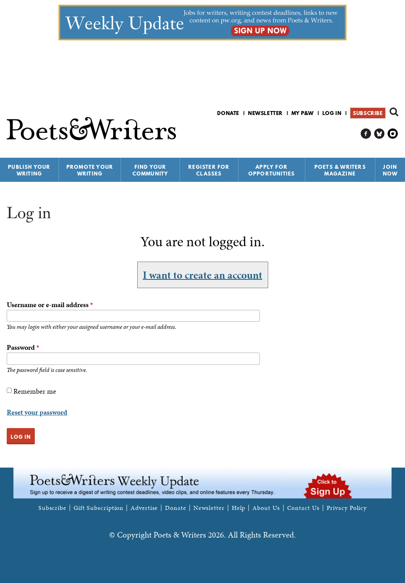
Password (23, 347)
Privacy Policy (347, 508)
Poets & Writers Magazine (340, 170)
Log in (332, 113)
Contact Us (303, 508)
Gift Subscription (98, 508)
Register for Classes (208, 170)
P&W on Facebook (366, 133)
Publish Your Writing (29, 170)
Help (239, 508)
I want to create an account (202, 274)
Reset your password (37, 412)
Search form (394, 112)
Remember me (34, 391)
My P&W (302, 113)
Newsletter (265, 113)
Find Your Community (150, 170)
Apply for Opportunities (271, 170)
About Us (266, 508)
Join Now (390, 170)
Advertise (144, 508)
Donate (228, 113)
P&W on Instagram (393, 133)
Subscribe (367, 113)
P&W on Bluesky (379, 133)
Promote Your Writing (89, 170)
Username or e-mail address (50, 304)
